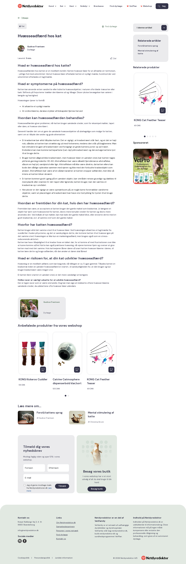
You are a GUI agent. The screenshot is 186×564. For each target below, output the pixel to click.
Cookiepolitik (23, 558)
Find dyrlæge (116, 6)
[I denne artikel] (150, 28)
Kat (62, 6)
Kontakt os (61, 539)
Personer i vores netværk (67, 530)
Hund (52, 6)
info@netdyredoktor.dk (28, 530)
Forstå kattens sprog (148, 46)
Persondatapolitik (42, 558)
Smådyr (84, 6)
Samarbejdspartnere (65, 526)
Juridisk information (64, 558)
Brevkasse (99, 6)
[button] (65, 395)
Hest (72, 6)
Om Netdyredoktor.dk (66, 522)
